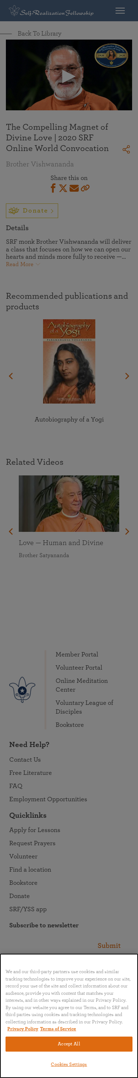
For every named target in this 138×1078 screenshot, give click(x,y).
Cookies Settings (69, 1064)
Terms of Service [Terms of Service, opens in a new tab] (58, 1029)
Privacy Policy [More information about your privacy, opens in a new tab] (22, 1029)
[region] (69, 1016)
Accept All (69, 1044)
